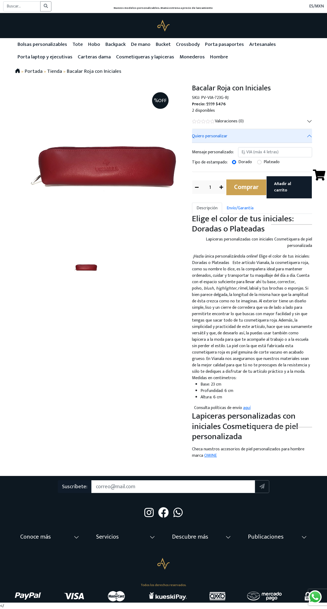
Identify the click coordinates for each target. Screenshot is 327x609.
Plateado (272, 162)
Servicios (107, 537)
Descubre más (190, 537)
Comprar (246, 187)
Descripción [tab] (207, 208)
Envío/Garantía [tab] (240, 208)
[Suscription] (173, 486)
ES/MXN (316, 6)
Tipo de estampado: (210, 162)
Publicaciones (266, 537)
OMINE (210, 455)
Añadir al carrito (282, 187)
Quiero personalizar (209, 136)
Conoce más (35, 537)
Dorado (245, 162)
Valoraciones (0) (218, 121)
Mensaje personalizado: (213, 152)
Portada (33, 71)
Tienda (54, 71)
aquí (247, 407)
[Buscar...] (21, 6)
